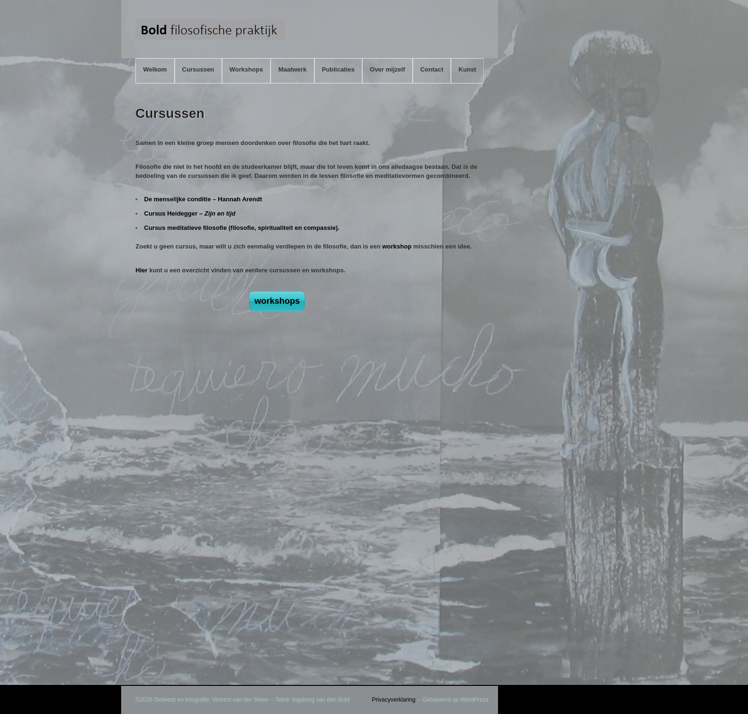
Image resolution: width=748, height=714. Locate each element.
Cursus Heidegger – (189, 213)
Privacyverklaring (393, 699)
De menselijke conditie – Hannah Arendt (203, 199)
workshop (396, 246)
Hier (141, 270)
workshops (277, 301)
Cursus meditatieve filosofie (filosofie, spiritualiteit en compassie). (242, 227)
